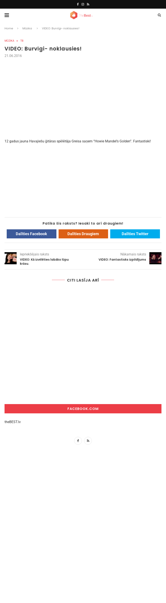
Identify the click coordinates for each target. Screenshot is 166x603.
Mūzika (27, 28)
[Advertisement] (83, 91)
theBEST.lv (13, 422)
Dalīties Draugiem (83, 233)
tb (21, 40)
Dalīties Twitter (135, 233)
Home (9, 28)
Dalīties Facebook (31, 233)
